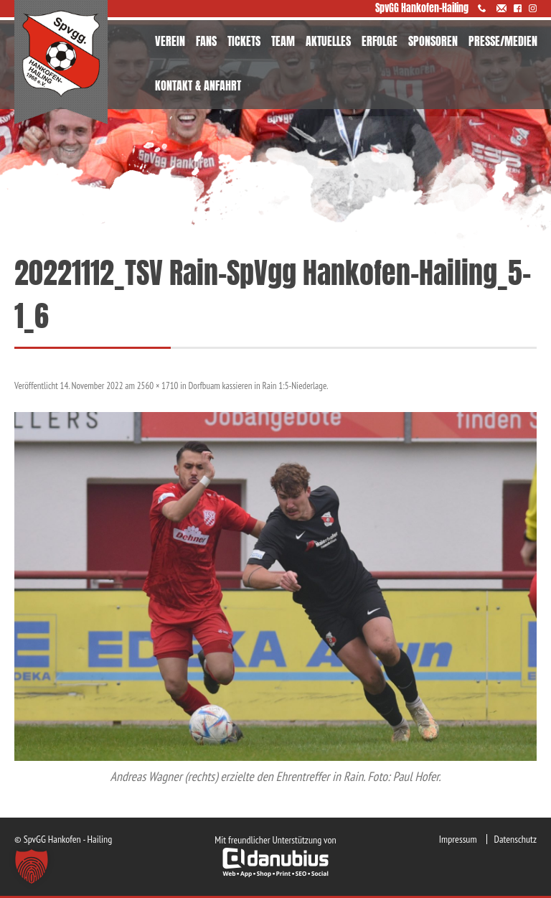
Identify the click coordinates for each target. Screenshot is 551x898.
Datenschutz (515, 839)
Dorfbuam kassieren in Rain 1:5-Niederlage (258, 386)
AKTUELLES (328, 41)
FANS (206, 41)
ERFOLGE (379, 41)
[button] (31, 866)
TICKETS (243, 41)
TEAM (283, 41)
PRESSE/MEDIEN (502, 41)
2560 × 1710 (158, 386)
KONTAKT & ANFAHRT (198, 85)
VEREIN (170, 41)
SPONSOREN (433, 41)
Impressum (458, 839)
